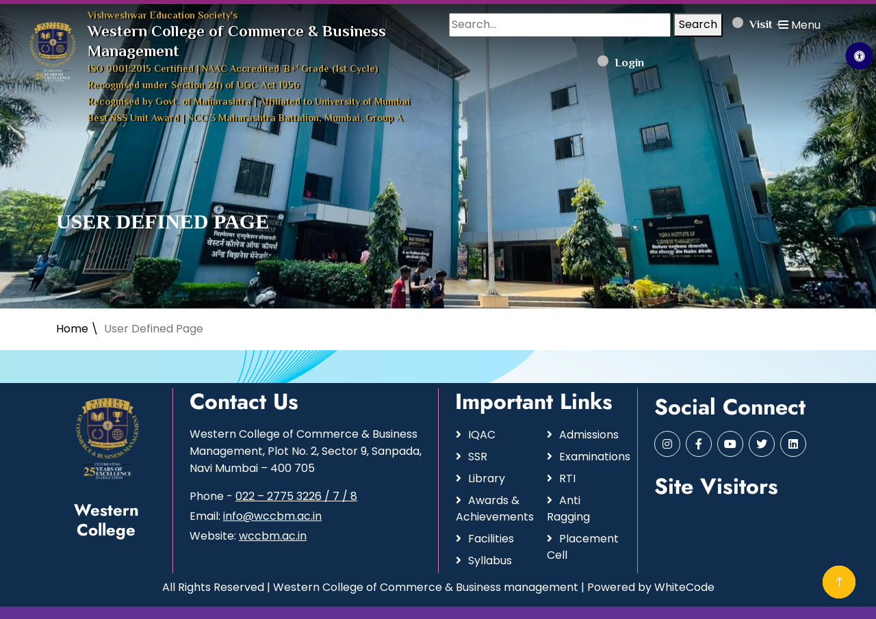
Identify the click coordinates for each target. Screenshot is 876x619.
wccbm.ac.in (273, 536)
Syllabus (490, 560)
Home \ (77, 329)
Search (698, 24)
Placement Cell (583, 547)
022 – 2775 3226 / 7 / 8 (296, 496)
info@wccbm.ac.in (272, 516)
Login (620, 64)
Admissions (589, 435)
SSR (477, 456)
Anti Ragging (568, 508)
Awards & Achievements (493, 508)
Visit (752, 25)
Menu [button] (800, 25)
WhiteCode (684, 587)
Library (486, 478)
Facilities (491, 538)
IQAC (481, 435)
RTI (567, 478)
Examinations (590, 456)
